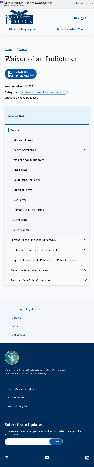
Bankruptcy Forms (24, 150)
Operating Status (15, 397)
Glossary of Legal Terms (26, 309)
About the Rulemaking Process (29, 270)
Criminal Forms (22, 189)
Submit (56, 441)
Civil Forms (20, 170)
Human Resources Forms (28, 209)
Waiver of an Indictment (28, 160)
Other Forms (21, 229)
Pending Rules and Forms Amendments (35, 250)
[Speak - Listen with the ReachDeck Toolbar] (85, 3)
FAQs (15, 326)
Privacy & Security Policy (19, 389)
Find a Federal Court (70, 29)
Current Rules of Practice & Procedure (34, 240)
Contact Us (18, 334)
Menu (76, 17)
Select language (23, 29)
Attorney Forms (23, 140)
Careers (16, 317)
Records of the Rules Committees (31, 280)
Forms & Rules (17, 116)
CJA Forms (19, 199)
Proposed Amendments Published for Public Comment (44, 260)
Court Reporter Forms (27, 180)
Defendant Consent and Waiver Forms (43, 92)
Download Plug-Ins (16, 406)
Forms (15, 130)
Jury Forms (20, 219)
